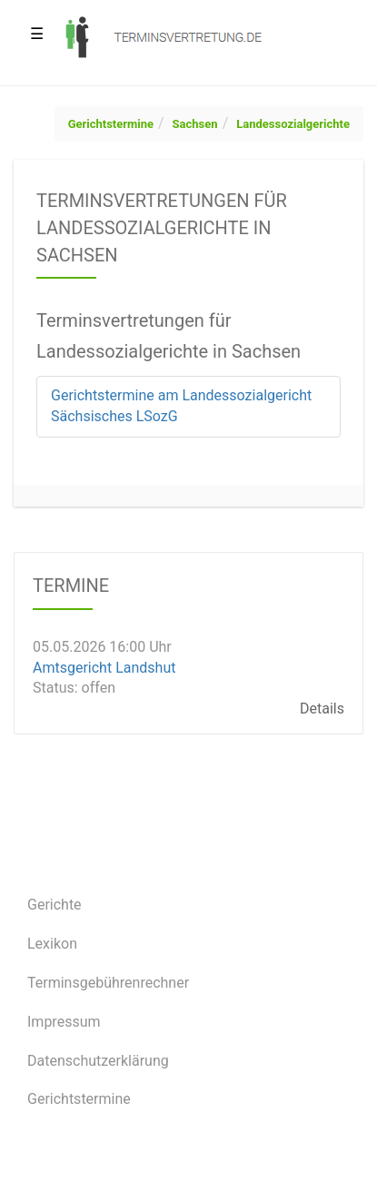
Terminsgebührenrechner (108, 982)
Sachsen (195, 124)
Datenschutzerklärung (98, 1060)
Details (322, 708)
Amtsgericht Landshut (104, 666)
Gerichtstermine (111, 124)
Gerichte (54, 904)
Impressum (64, 1021)
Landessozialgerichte (293, 124)
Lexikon (52, 943)
